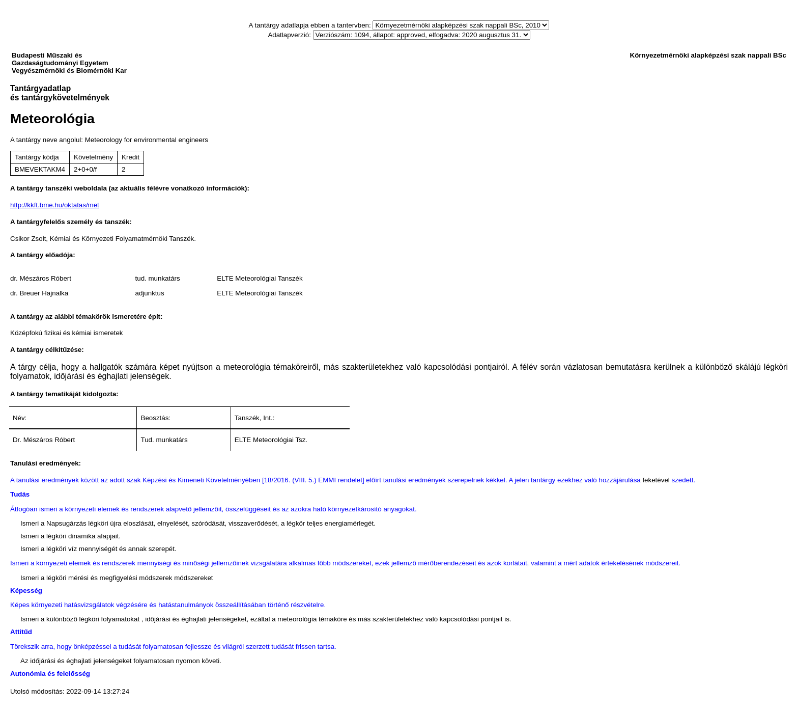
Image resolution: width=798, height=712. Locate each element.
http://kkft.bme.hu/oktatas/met (54, 205)
